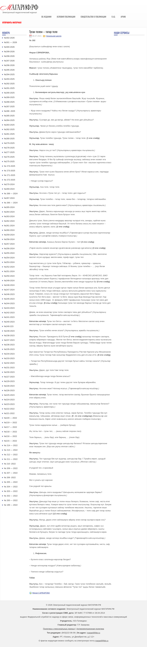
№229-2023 (9, 381)
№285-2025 (9, 115)
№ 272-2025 (9, 180)
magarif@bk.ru (93, 633)
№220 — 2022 (10, 418)
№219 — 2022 (10, 422)
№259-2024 (9, 235)
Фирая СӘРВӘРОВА (41, 593)
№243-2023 (9, 308)
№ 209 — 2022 (10, 468)
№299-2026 (9, 51)
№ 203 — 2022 (10, 491)
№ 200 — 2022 (10, 500)
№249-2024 (9, 280)
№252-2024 (9, 267)
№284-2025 (9, 120)
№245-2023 (9, 299)
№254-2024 (9, 257)
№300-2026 (9, 47)
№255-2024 (9, 253)
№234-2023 (9, 354)
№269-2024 (9, 189)
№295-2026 (9, 70)
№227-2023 (9, 377)
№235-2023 (9, 349)
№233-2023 (9, 358)
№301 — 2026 (10, 42)
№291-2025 (9, 88)
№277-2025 (9, 152)
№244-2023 (9, 303)
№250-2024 (9, 276)
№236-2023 (9, 344)
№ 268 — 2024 (10, 193)
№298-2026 (9, 56)
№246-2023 (9, 294)
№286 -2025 (9, 111)
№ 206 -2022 (10, 477)
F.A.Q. (113, 16)
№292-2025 (9, 83)
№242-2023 (9, 312)
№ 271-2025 (9, 175)
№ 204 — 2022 (10, 486)
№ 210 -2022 (10, 464)
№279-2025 (9, 143)
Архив (123, 16)
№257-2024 (9, 244)
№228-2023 (9, 386)
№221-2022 (9, 413)
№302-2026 (9, 38)
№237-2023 (9, 340)
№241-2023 (9, 317)
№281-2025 (9, 134)
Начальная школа (53, 36)
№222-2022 (9, 409)
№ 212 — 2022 (10, 454)
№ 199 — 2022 (10, 505)
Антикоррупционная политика (90, 629)
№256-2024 (9, 248)
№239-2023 (9, 331)
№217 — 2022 (10, 427)
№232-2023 (9, 363)
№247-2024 (9, 290)
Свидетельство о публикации (93, 16)
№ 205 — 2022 (10, 482)
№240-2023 (9, 322)
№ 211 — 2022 (10, 459)
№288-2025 (9, 102)
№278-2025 (9, 148)
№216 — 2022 (10, 436)
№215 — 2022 (10, 441)
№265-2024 (9, 207)
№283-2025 (9, 125)
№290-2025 (9, 93)
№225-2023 (9, 395)
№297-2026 (9, 61)
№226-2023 (9, 390)
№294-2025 (9, 74)
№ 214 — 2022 (10, 445)
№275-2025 (9, 161)
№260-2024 (9, 230)
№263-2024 (9, 216)
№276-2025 (9, 157)
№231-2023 (9, 367)
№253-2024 (9, 262)
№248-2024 (9, 285)
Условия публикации (66, 16)
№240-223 (8, 326)
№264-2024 (9, 212)
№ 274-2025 (9, 166)
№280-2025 (9, 138)
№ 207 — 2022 (10, 473)
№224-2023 (9, 399)
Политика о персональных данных (59, 629)
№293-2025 (9, 79)
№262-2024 (9, 221)
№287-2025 (9, 106)
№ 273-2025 (9, 170)
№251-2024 (9, 271)
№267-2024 (9, 198)
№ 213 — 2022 (10, 450)
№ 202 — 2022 (10, 496)
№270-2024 (9, 184)
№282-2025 (9, 129)
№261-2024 (9, 225)
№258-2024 (9, 239)
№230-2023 (9, 372)
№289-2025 (9, 97)
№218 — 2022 (10, 432)
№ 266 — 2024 (10, 203)
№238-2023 (9, 335)
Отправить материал (11, 22)
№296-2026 (9, 65)
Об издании (46, 16)
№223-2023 (9, 404)
